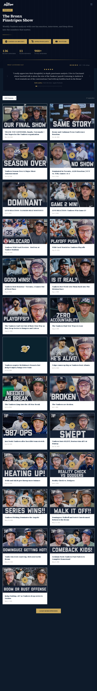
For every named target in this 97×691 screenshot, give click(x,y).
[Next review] (89, 79)
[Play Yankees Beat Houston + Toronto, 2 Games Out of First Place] (25, 274)
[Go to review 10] (48, 89)
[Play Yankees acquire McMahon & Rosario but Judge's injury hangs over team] (25, 352)
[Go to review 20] (61, 89)
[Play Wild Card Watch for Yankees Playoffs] (72, 235)
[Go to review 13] (52, 89)
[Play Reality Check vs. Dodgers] (72, 468)
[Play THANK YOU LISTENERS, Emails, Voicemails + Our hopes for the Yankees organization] (25, 119)
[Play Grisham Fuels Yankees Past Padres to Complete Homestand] (72, 544)
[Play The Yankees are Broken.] (72, 392)
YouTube (60, 45)
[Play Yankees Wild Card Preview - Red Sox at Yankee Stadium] (25, 235)
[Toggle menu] (91, 4)
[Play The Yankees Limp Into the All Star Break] (25, 392)
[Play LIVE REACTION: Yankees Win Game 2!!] (72, 198)
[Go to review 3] (39, 89)
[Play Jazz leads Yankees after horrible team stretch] (25, 428)
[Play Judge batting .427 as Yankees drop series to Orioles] (25, 583)
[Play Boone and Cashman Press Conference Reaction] (72, 119)
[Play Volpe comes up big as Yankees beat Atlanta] (72, 352)
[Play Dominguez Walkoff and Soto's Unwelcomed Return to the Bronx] (72, 505)
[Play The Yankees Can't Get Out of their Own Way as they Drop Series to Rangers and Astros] (25, 313)
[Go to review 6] (43, 89)
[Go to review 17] (57, 89)
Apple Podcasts (40, 45)
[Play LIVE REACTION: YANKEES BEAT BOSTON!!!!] (25, 198)
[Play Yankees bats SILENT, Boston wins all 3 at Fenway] (72, 428)
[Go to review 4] (40, 89)
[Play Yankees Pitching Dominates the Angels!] (25, 505)
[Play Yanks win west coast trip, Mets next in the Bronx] (25, 544)
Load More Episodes (48, 614)
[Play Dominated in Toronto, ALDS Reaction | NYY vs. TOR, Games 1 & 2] (72, 158)
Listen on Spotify (14, 45)
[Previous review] (7, 79)
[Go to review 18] (58, 89)
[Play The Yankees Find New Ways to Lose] (72, 313)
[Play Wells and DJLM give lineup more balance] (25, 468)
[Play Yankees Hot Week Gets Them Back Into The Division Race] (72, 274)
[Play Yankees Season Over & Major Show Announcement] (25, 158)
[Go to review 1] (36, 89)
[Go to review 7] (44, 89)
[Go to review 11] (49, 89)
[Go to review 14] (53, 89)
